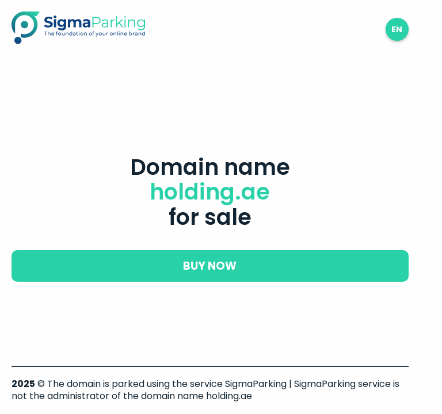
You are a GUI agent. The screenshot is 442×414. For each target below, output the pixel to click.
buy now (210, 266)
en (396, 29)
